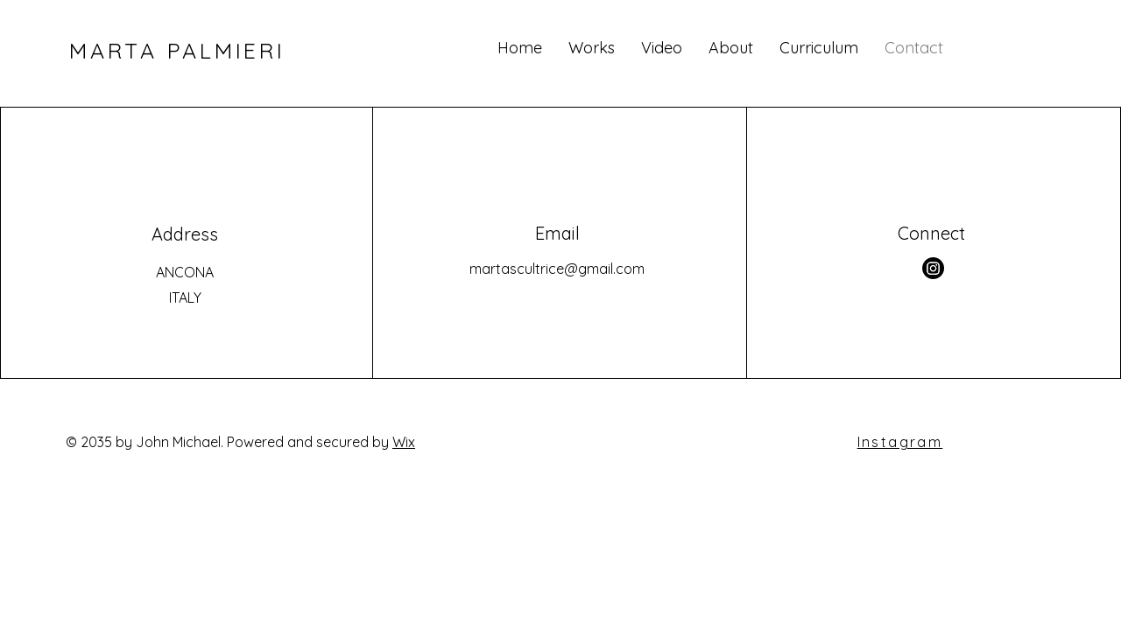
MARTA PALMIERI (177, 50)
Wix (403, 442)
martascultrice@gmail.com (557, 268)
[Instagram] (933, 268)
